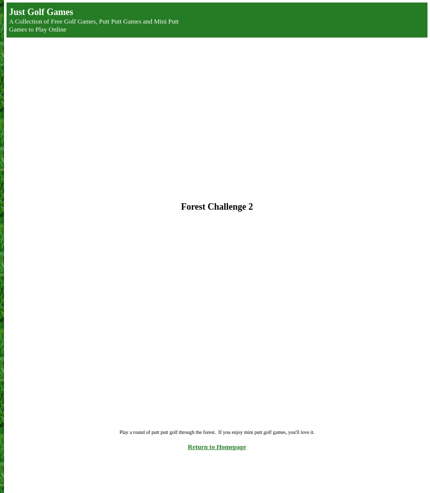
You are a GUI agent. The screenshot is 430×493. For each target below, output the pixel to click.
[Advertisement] (141, 113)
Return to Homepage (217, 446)
